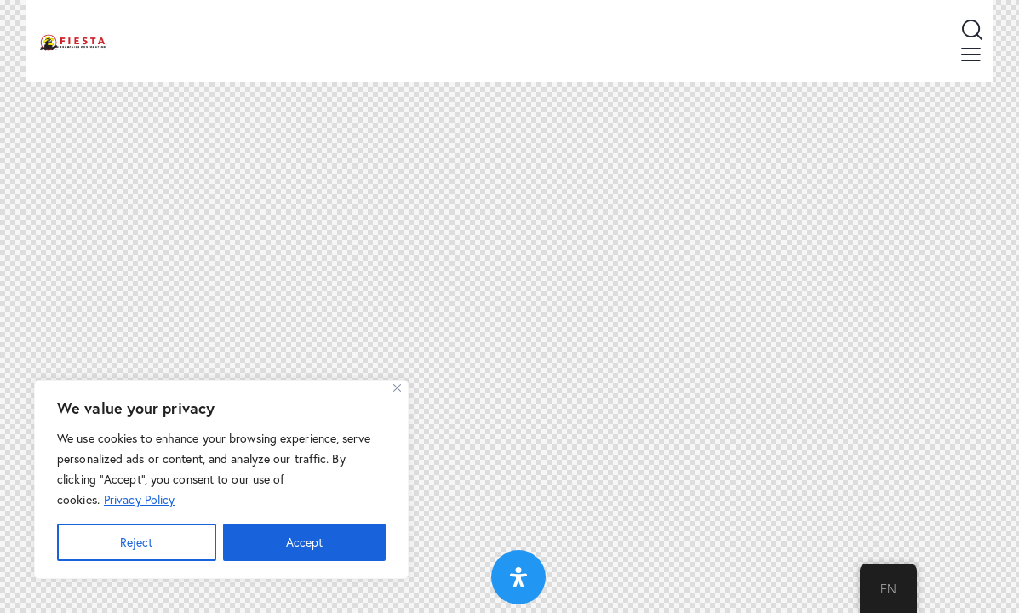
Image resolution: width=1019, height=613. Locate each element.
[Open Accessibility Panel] (518, 577)
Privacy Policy (139, 499)
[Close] (397, 388)
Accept (304, 542)
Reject (136, 542)
